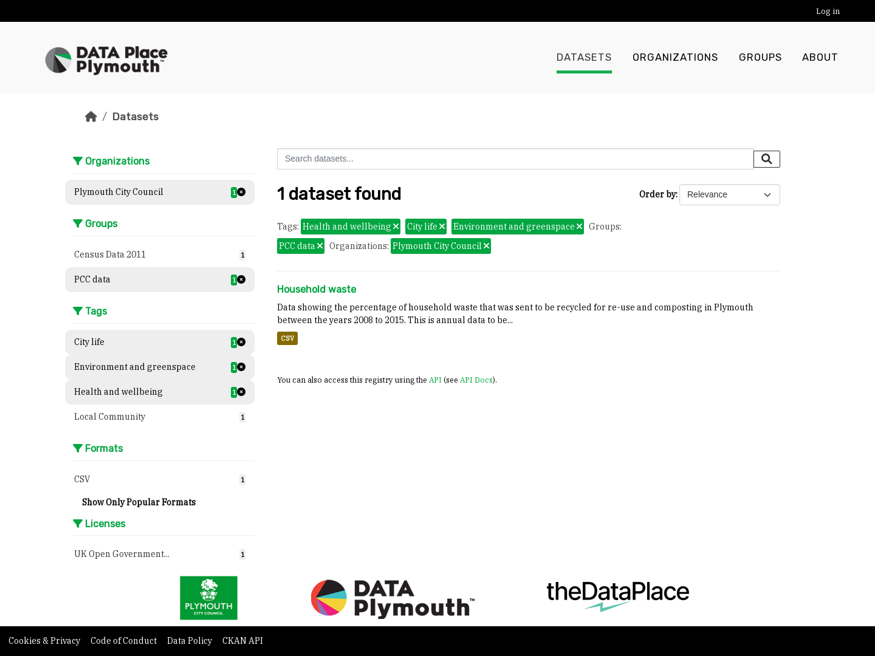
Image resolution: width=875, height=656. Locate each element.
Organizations (675, 58)
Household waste (316, 289)
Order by (657, 194)
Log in (828, 11)
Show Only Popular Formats (139, 502)
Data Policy (190, 640)
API (435, 379)
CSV (287, 338)
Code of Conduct (125, 640)
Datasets (584, 58)
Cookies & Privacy (45, 640)
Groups (760, 58)
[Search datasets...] (515, 158)
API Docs (476, 379)
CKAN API (242, 640)
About (820, 58)
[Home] (91, 117)
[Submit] (766, 159)
